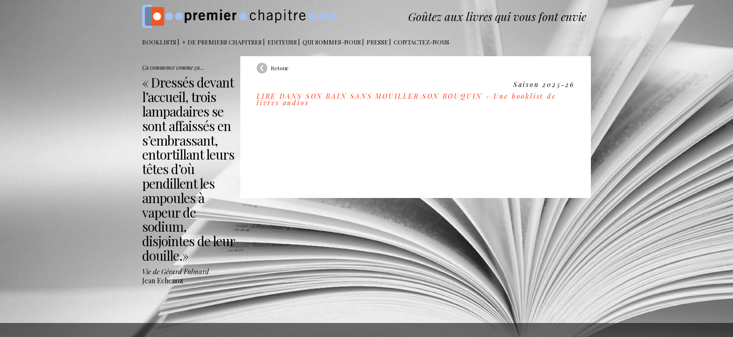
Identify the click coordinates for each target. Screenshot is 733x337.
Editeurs (282, 42)
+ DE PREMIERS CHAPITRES (222, 42)
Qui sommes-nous (331, 42)
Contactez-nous (421, 42)
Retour (279, 68)
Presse (377, 42)
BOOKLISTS (159, 42)
